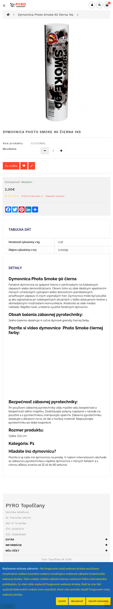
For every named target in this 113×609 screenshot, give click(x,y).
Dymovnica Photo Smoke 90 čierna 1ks (45, 14)
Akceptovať (77, 601)
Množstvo (10, 148)
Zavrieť (62, 601)
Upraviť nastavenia (98, 601)
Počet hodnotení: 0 (32, 196)
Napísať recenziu (55, 196)
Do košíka (11, 165)
